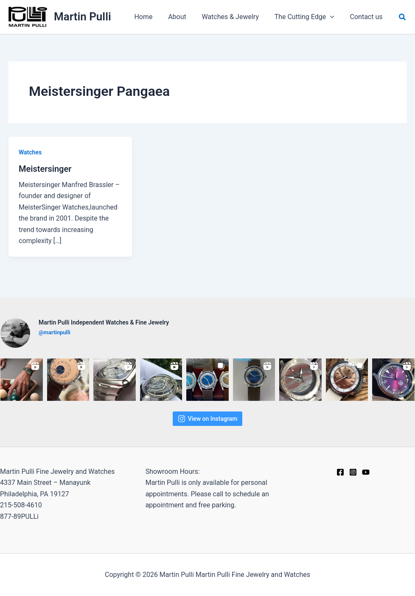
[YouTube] (366, 472)
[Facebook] (340, 472)
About (184, 17)
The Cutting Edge (307, 17)
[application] (333, 17)
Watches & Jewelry (235, 17)
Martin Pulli (82, 16)
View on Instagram (208, 419)
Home (152, 17)
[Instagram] (353, 472)
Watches (30, 152)
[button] (403, 17)
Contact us (367, 17)
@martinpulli (54, 332)
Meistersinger (45, 169)
